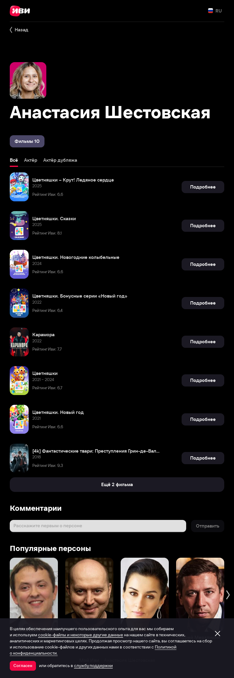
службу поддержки (93, 665)
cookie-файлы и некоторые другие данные (80, 634)
